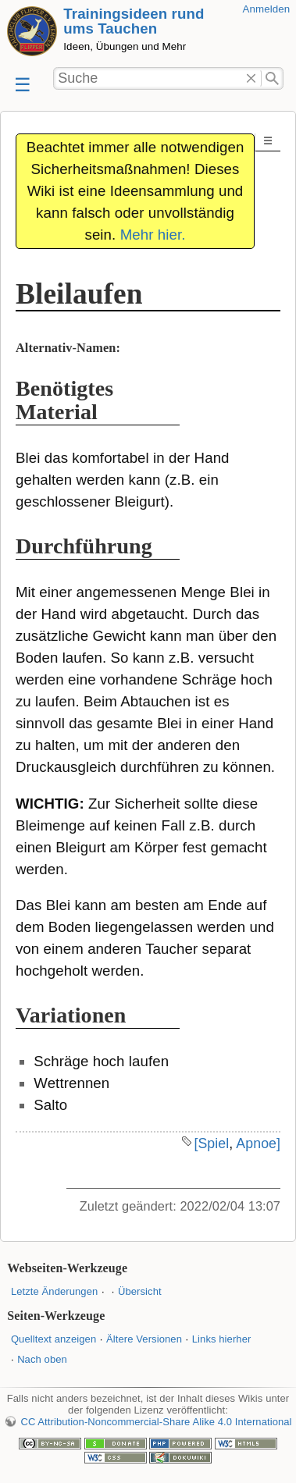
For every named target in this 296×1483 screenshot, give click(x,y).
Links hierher (221, 1339)
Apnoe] (258, 1143)
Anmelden (267, 9)
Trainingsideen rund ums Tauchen (133, 21)
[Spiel (211, 1143)
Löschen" (251, 78)
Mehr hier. (153, 234)
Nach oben (42, 1359)
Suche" (272, 78)
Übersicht (140, 1291)
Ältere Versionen (144, 1339)
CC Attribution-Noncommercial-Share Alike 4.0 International (155, 1422)
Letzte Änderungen (54, 1291)
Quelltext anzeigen (53, 1339)
